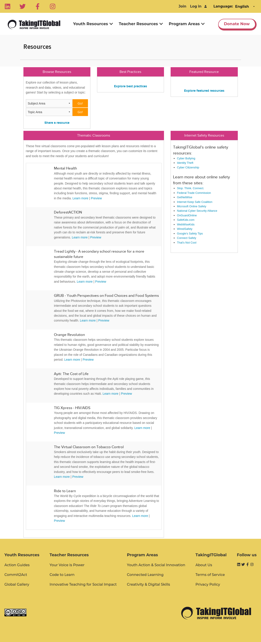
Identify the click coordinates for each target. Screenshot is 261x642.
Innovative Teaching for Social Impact (83, 584)
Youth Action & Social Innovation (156, 565)
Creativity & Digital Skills (148, 584)
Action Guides (17, 565)
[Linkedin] (7, 6)
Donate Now (237, 23)
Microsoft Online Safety (191, 206)
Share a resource (56, 122)
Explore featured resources (204, 90)
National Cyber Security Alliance (197, 210)
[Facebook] (37, 6)
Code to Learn (62, 575)
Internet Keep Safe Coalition (194, 202)
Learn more (80, 198)
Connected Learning (145, 575)
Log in (196, 6)
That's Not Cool (186, 242)
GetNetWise (184, 197)
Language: (223, 6)
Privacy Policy (207, 584)
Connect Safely (186, 238)
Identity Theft (185, 162)
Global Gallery (16, 584)
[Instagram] (53, 6)
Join (182, 6)
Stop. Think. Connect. (190, 188)
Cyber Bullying (186, 158)
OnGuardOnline (187, 215)
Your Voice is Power (67, 565)
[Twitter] (22, 6)
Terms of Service (210, 575)
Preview (96, 198)
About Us (203, 565)
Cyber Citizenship (188, 167)
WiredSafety (184, 229)
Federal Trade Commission (194, 192)
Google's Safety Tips (190, 233)
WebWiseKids (185, 224)
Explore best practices (130, 86)
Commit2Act (15, 575)
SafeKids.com (185, 219)
